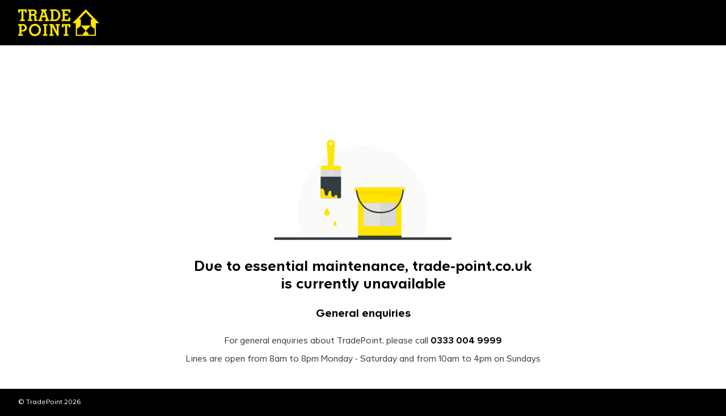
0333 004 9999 (466, 341)
